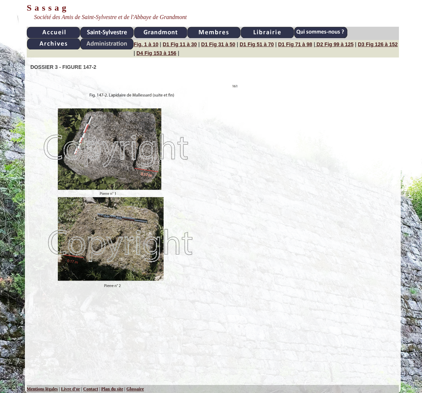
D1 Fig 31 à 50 (218, 44)
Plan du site (112, 389)
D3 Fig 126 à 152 (378, 44)
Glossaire (135, 389)
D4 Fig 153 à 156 (156, 53)
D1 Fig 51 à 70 (257, 44)
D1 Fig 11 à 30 (180, 44)
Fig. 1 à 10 (146, 44)
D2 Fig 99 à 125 (334, 44)
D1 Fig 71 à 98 (295, 44)
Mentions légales (42, 389)
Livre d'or (70, 389)
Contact (90, 389)
